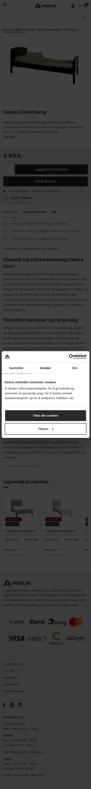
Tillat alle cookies (45, 415)
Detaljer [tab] (45, 368)
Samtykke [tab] (16, 368)
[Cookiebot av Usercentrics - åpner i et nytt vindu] (68, 356)
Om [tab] (74, 368)
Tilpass (45, 428)
